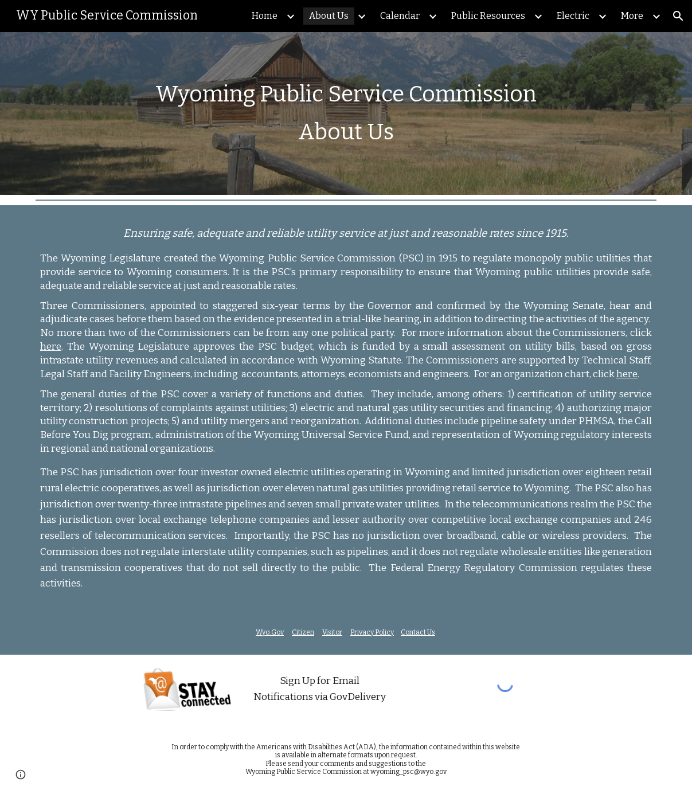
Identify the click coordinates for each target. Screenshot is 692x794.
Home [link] (264, 15)
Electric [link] (573, 15)
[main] (346, 113)
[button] (678, 16)
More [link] (632, 15)
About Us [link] (329, 15)
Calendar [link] (400, 15)
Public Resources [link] (488, 15)
